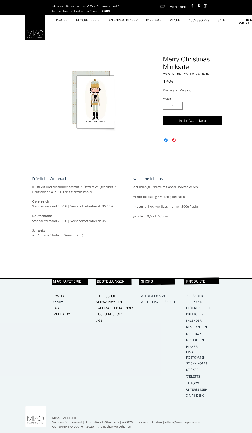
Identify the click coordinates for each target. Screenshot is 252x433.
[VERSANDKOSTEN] (110, 302)
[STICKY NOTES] (204, 363)
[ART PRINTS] (205, 302)
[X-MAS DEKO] (204, 396)
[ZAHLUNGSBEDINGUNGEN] (115, 308)
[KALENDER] (204, 321)
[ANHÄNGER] (205, 296)
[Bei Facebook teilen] (165, 140)
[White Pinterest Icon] (199, 6)
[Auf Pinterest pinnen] (173, 140)
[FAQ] (67, 308)
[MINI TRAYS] (204, 334)
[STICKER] (204, 370)
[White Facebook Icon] (192, 6)
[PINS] (204, 352)
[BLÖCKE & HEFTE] (204, 308)
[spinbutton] (173, 105)
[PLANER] (199, 347)
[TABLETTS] (204, 377)
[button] (164, 6)
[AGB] (110, 321)
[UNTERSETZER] (204, 390)
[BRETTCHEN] (204, 314)
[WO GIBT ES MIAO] (154, 296)
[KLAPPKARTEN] (204, 327)
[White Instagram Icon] (205, 6)
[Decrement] (166, 105)
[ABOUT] (67, 302)
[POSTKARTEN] (199, 358)
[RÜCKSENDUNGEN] (111, 314)
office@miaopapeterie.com (184, 422)
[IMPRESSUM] (67, 314)
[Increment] (179, 105)
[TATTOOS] (204, 383)
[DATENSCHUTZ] (110, 296)
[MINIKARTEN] (204, 340)
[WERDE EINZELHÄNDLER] (159, 302)
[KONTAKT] (67, 296)
